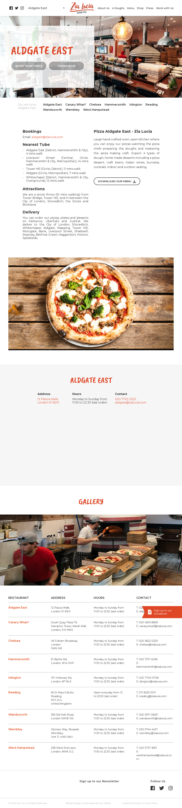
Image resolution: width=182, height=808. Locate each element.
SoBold (107, 803)
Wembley (73, 109)
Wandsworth (52, 109)
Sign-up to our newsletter (163, 612)
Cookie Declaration (131, 803)
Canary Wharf (75, 104)
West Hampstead (96, 109)
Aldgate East (52, 104)
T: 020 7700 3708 (147, 677)
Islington (135, 104)
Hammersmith (115, 104)
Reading (152, 104)
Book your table (28, 66)
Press (150, 8)
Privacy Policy (150, 803)
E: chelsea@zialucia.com (151, 644)
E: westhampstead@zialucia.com (154, 755)
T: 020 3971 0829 (147, 714)
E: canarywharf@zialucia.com (154, 626)
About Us (103, 8)
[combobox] (46, 8)
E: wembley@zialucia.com (152, 733)
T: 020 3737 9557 (146, 747)
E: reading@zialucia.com (151, 696)
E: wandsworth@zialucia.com (154, 718)
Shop (140, 8)
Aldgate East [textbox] (37, 8)
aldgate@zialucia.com (47, 137)
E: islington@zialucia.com (152, 681)
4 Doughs (118, 8)
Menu (130, 8)
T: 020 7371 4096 (146, 659)
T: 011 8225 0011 (146, 692)
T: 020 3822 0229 (147, 640)
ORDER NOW (66, 66)
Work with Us (165, 8)
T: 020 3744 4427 (147, 729)
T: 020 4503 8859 (147, 622)
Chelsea (95, 104)
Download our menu (117, 181)
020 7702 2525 (125, 399)
